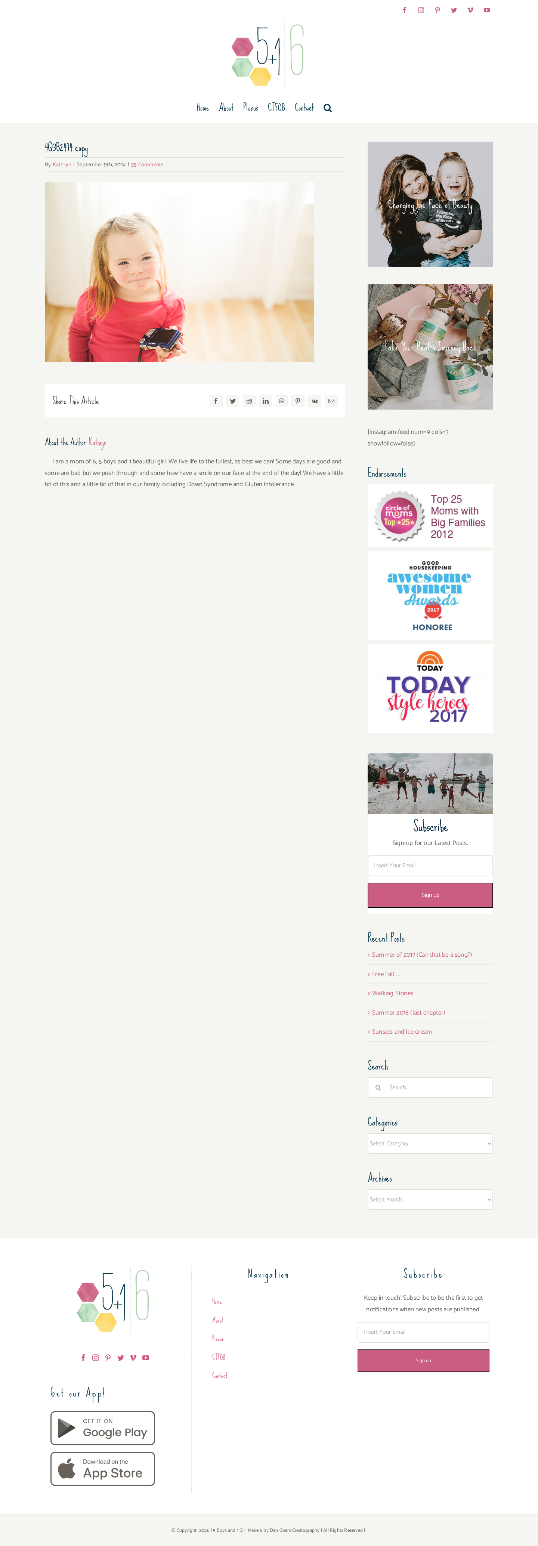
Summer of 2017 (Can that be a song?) (422, 955)
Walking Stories (392, 993)
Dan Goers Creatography (294, 1530)
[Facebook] (83, 1357)
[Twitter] (120, 1357)
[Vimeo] (133, 1357)
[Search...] (430, 1087)
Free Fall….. (386, 974)
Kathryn (62, 164)
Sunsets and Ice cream (402, 1032)
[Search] (378, 1087)
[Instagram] (95, 1357)
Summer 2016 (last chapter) (408, 1012)
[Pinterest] (108, 1357)
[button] (328, 108)
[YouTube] (145, 1357)
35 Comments (147, 164)
